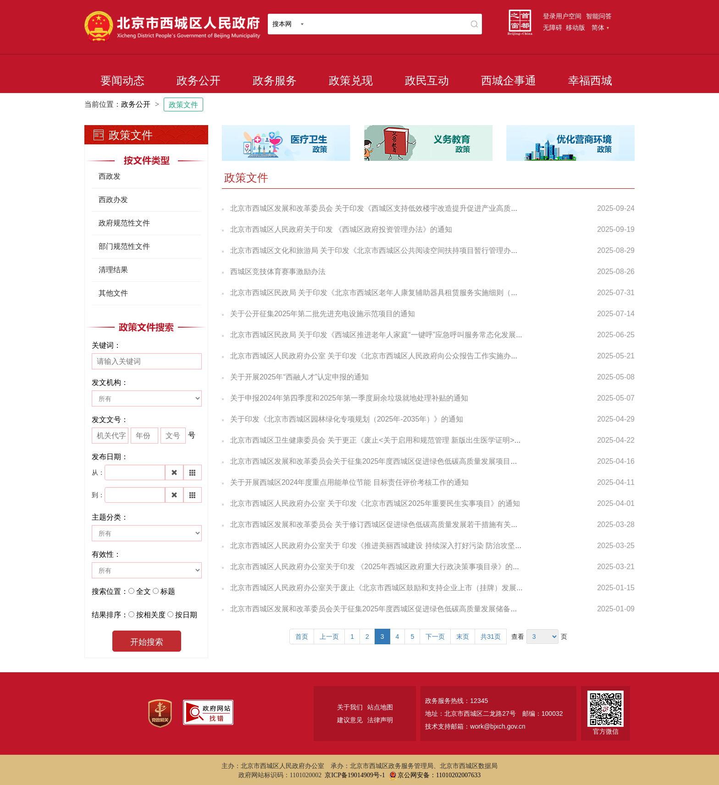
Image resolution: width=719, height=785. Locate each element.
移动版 (575, 27)
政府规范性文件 (124, 223)
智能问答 (599, 16)
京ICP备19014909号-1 (355, 775)
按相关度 (151, 615)
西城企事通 (508, 81)
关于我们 (350, 707)
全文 (143, 591)
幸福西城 (590, 81)
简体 (600, 27)
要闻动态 (122, 81)
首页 (301, 636)
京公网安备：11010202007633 (439, 775)
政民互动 (427, 81)
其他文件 (113, 293)
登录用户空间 (562, 16)
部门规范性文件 (124, 246)
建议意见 (350, 720)
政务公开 (199, 81)
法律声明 (380, 720)
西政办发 (113, 199)
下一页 (435, 636)
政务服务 (275, 81)
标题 (167, 591)
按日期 (186, 615)
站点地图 (380, 707)
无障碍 (552, 27)
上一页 (329, 636)
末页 (462, 636)
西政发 (110, 176)
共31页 (491, 636)
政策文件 (183, 105)
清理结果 (113, 270)
